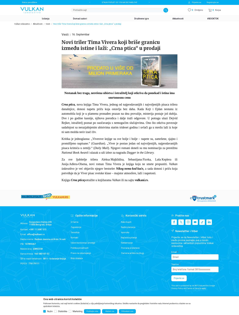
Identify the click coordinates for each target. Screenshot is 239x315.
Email (174, 252)
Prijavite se (179, 278)
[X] (181, 222)
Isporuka (125, 232)
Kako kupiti (126, 222)
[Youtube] (195, 222)
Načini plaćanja (128, 227)
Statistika (62, 311)
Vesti (48, 24)
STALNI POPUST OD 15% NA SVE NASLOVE (119, 2)
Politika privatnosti (79, 248)
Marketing (77, 311)
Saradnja (75, 232)
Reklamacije (127, 243)
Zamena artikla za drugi (132, 253)
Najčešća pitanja (129, 237)
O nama (74, 222)
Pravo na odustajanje (81, 253)
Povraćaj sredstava (130, 248)
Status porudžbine (29, 2)
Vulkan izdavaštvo (22, 24)
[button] (215, 10)
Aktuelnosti (38, 24)
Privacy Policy (177, 288)
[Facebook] (174, 222)
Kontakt (74, 237)
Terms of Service (194, 288)
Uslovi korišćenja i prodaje (83, 243)
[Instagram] (188, 222)
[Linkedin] (209, 222)
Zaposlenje (76, 227)
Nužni (50, 311)
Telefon (175, 264)
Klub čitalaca (77, 258)
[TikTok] (202, 222)
